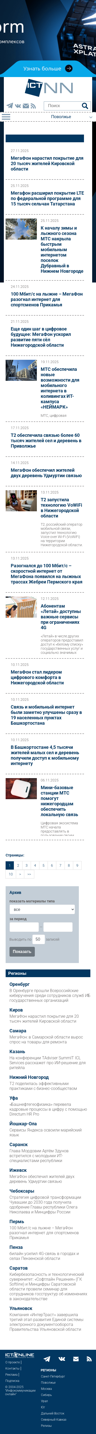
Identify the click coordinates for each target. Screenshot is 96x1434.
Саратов (18, 1268)
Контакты (12, 1368)
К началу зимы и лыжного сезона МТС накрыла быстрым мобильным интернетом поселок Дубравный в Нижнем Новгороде (62, 249)
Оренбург (19, 984)
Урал (44, 1401)
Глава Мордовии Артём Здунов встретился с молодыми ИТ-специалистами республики (39, 1155)
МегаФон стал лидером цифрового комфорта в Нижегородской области (37, 677)
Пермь (16, 1221)
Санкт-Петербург (53, 1376)
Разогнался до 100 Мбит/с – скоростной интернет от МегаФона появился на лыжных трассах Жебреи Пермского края (46, 573)
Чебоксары (21, 1191)
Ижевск (18, 1170)
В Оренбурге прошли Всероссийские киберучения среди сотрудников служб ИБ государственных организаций (49, 995)
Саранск (18, 1144)
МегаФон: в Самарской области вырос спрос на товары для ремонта (46, 1039)
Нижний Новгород (29, 1077)
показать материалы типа (32, 901)
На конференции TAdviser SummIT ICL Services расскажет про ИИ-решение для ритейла (47, 1062)
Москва (46, 1389)
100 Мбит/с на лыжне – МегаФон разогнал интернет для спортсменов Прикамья (47, 299)
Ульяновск (20, 1308)
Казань (17, 1051)
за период (18, 919)
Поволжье (48, 1382)
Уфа (13, 1098)
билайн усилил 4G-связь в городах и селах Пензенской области (44, 1256)
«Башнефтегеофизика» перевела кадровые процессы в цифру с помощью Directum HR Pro (48, 1109)
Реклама (11, 1374)
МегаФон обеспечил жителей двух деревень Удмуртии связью (46, 472)
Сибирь (46, 1395)
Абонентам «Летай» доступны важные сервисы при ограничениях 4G (61, 616)
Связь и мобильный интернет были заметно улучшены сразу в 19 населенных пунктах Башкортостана (46, 715)
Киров (16, 1010)
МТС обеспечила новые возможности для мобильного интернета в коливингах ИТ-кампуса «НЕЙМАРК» (60, 388)
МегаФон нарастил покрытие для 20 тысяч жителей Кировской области (47, 163)
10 (11, 874)
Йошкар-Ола (23, 1123)
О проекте (12, 1362)
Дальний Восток (52, 1413)
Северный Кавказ (53, 1419)
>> (29, 874)
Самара (17, 1030)
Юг (43, 1407)
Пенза (16, 1247)
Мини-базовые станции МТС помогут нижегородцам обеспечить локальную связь (59, 801)
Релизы (46, 1426)
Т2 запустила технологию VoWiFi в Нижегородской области (61, 507)
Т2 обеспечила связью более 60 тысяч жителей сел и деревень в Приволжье (46, 440)
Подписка (12, 1381)
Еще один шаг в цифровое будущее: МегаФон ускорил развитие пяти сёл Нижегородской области (41, 337)
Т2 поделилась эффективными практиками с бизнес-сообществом (43, 1086)
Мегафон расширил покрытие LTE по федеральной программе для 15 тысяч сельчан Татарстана (47, 198)
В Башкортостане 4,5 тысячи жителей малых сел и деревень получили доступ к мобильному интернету (45, 755)
